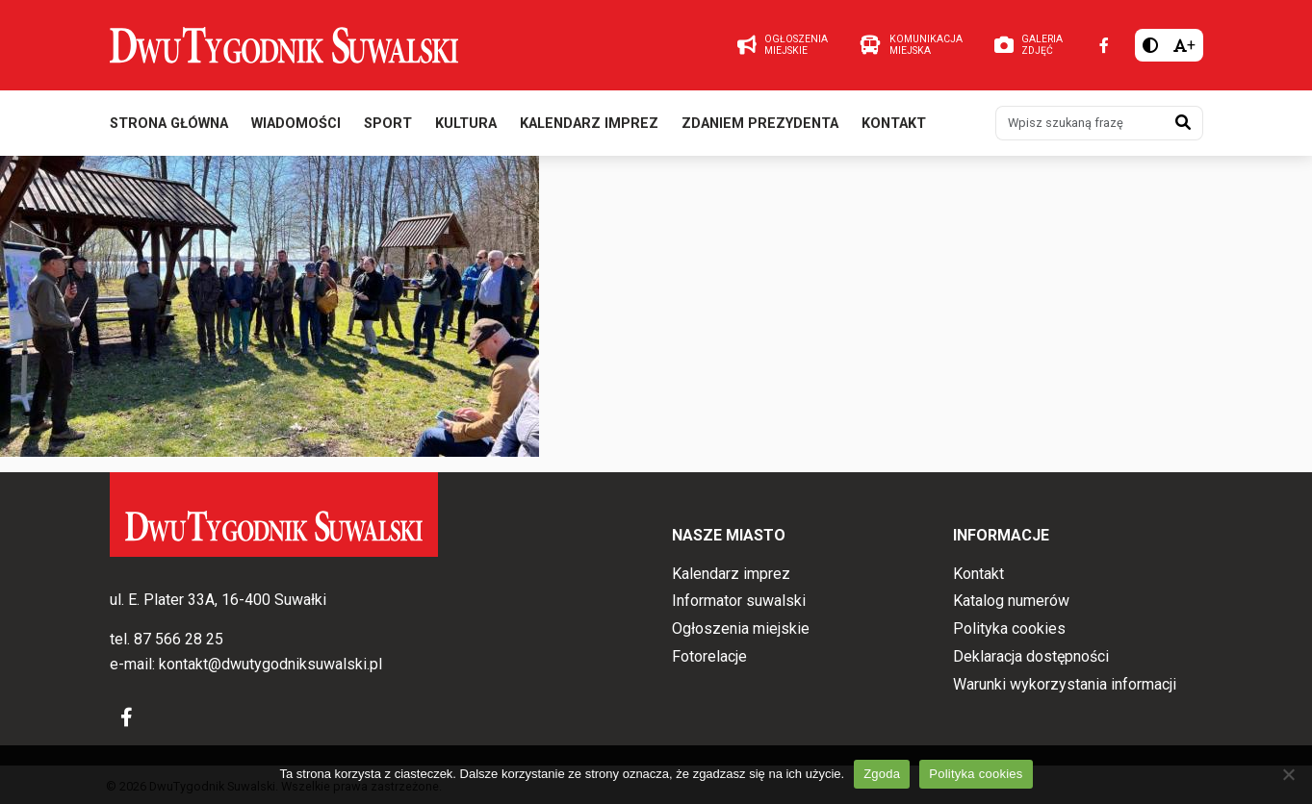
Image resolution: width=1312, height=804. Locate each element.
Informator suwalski (739, 601)
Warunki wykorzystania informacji (1064, 684)
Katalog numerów (1011, 601)
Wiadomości (296, 123)
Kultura (466, 123)
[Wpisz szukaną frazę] (1080, 123)
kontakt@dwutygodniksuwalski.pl (270, 664)
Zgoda (881, 773)
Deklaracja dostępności (1031, 656)
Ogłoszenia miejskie (741, 628)
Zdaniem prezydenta (760, 123)
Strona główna (169, 123)
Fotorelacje (709, 656)
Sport (388, 123)
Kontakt (894, 123)
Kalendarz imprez (589, 123)
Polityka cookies (1009, 628)
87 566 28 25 (178, 640)
